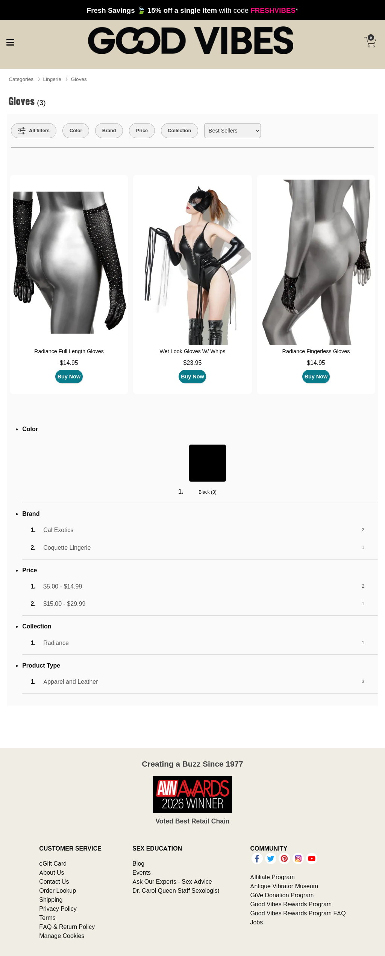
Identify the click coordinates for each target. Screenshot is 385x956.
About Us (51, 872)
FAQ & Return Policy (67, 926)
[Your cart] (370, 42)
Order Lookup (57, 890)
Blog (138, 863)
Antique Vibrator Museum (284, 886)
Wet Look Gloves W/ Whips (193, 351)
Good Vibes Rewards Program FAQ (298, 913)
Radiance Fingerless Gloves (316, 351)
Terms (47, 917)
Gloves (79, 79)
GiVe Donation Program (282, 895)
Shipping (50, 899)
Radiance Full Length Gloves (69, 351)
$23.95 (192, 362)
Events (141, 872)
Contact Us (54, 881)
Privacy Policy (58, 908)
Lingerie (52, 79)
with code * (192, 10)
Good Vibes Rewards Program (291, 904)
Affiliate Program (272, 877)
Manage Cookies (61, 935)
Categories (21, 79)
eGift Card (53, 863)
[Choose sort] (232, 130)
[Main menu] (10, 41)
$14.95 (69, 362)
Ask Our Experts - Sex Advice (172, 881)
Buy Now (69, 376)
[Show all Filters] (34, 130)
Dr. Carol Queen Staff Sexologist (175, 890)
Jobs (256, 922)
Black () (207, 492)
